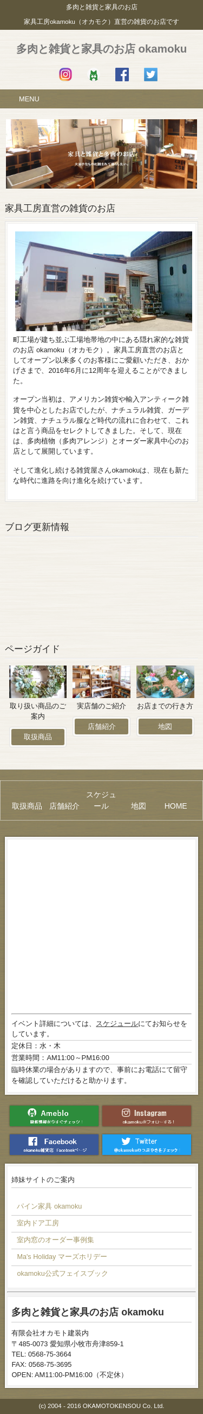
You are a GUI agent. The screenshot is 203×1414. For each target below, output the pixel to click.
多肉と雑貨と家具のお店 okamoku (101, 48)
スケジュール (117, 1023)
